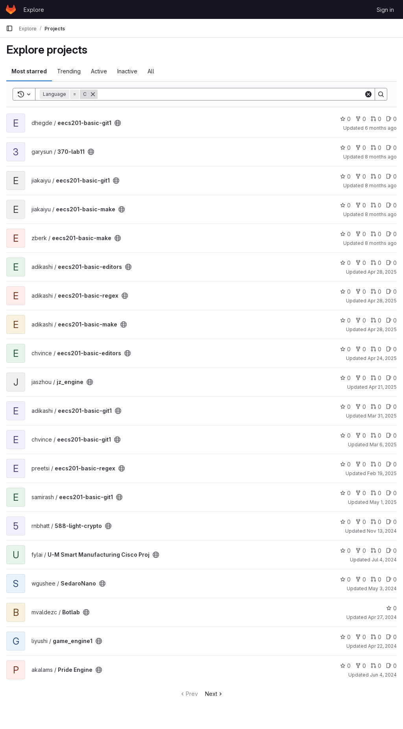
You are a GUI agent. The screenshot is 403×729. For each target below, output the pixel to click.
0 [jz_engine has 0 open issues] (391, 378)
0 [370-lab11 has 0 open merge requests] (376, 147)
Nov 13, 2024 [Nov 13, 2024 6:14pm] (382, 531)
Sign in (385, 9)
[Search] (230, 94)
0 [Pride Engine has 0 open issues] (391, 665)
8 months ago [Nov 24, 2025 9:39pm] (381, 157)
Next (214, 693)
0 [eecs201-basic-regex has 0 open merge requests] (376, 291)
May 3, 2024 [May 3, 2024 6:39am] (382, 588)
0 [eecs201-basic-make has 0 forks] (360, 205)
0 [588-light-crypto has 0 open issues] (391, 521)
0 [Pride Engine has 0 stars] (345, 665)
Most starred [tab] (29, 71)
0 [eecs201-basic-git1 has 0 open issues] (391, 119)
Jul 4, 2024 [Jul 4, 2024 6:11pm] (384, 560)
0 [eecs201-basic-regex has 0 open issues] (391, 291)
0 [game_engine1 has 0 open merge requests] (376, 637)
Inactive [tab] (127, 71)
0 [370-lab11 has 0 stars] (345, 147)
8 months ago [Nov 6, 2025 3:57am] (381, 214)
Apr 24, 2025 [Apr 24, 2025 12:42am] (382, 358)
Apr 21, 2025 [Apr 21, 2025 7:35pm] (383, 387)
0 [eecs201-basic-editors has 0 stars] (345, 262)
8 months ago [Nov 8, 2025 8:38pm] (381, 185)
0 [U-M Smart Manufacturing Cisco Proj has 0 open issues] (391, 550)
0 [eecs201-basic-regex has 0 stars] (345, 291)
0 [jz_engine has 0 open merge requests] (376, 378)
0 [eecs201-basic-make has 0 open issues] (391, 205)
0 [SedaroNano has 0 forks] (360, 579)
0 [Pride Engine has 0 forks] (360, 665)
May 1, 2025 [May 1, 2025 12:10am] (383, 502)
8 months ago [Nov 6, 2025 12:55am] (381, 243)
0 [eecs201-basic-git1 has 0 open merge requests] (376, 119)
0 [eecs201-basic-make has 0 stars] (345, 205)
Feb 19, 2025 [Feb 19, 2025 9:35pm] (382, 473)
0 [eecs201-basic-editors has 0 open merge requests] (376, 262)
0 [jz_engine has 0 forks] (360, 378)
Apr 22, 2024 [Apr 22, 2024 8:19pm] (382, 646)
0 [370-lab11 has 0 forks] (360, 147)
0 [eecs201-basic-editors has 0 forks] (360, 262)
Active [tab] (99, 71)
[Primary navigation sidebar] (9, 28)
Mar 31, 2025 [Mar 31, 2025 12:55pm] (382, 416)
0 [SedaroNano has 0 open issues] (391, 579)
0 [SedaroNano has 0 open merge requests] (376, 579)
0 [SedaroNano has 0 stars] (345, 579)
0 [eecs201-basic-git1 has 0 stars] (345, 119)
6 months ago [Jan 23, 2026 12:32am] (381, 128)
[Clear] (368, 94)
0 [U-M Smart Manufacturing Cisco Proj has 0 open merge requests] (376, 550)
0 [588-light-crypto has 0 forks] (360, 521)
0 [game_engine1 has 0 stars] (345, 637)
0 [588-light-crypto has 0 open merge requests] (376, 521)
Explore (34, 9)
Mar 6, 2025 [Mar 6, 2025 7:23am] (383, 444)
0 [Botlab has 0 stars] (391, 608)
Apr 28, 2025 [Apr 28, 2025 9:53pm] (382, 272)
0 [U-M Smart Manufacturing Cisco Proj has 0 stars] (345, 550)
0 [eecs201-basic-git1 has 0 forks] (360, 119)
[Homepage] (10, 9)
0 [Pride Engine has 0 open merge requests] (376, 665)
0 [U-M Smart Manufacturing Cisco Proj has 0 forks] (360, 550)
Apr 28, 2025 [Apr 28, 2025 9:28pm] (382, 301)
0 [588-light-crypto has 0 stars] (345, 521)
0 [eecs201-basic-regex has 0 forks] (360, 291)
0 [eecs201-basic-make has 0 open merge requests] (376, 205)
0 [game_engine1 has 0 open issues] (391, 637)
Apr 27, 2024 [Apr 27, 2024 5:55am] (382, 617)
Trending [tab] (69, 71)
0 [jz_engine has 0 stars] (345, 378)
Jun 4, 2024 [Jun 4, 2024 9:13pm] (383, 675)
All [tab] (151, 71)
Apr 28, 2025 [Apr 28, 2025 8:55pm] (382, 329)
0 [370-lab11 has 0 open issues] (391, 147)
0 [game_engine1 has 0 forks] (360, 637)
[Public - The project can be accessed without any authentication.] (118, 123)
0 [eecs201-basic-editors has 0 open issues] (391, 262)
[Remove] (93, 94)
